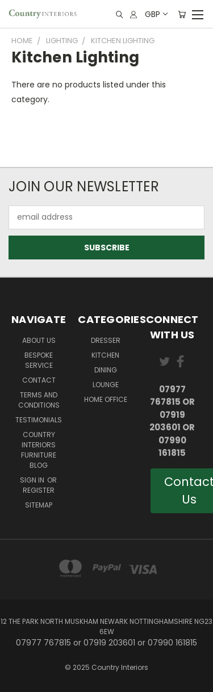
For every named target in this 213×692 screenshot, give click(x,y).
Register (39, 490)
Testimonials (38, 420)
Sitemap (38, 505)
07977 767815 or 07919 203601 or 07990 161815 (172, 421)
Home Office (105, 399)
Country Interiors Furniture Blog (38, 450)
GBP (155, 14)
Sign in (33, 480)
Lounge (106, 384)
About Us (39, 340)
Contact (39, 380)
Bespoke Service (38, 360)
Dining (105, 370)
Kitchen (105, 355)
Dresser (105, 340)
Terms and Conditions (39, 400)
